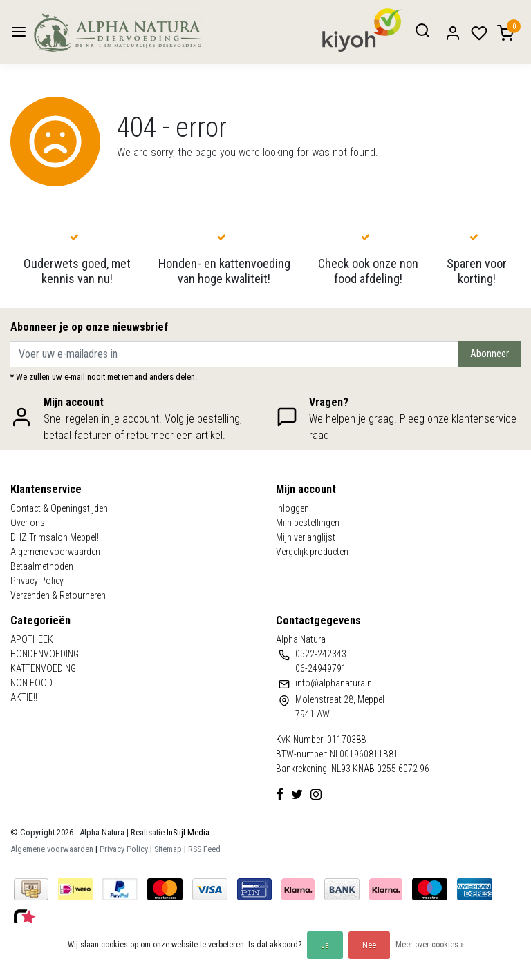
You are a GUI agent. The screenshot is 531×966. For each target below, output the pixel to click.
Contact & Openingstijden (59, 508)
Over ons (27, 522)
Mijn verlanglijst (305, 537)
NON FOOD (31, 682)
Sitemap (168, 849)
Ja (325, 945)
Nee (369, 945)
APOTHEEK (31, 639)
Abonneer (489, 354)
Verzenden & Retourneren (58, 595)
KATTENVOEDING (43, 668)
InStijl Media (187, 832)
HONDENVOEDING (44, 653)
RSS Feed (204, 849)
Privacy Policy (37, 580)
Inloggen (292, 508)
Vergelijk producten (312, 551)
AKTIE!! (23, 697)
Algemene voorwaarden (55, 551)
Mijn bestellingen (307, 522)
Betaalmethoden (41, 566)
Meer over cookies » (429, 944)
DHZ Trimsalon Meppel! (54, 537)
